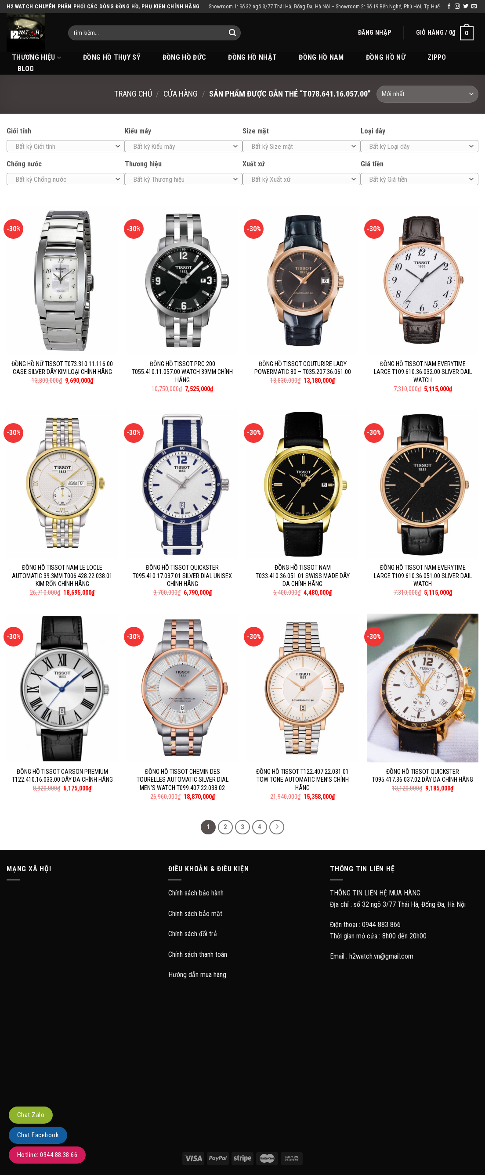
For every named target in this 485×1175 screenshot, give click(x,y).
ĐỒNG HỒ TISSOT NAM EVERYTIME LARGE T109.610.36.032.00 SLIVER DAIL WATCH (423, 372)
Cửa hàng (180, 93)
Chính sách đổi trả (192, 934)
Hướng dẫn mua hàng (197, 974)
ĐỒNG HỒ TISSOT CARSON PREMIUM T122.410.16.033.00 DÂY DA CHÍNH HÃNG (62, 776)
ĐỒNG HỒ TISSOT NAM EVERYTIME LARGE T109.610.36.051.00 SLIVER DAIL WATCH (423, 576)
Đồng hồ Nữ (385, 57)
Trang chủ (133, 93)
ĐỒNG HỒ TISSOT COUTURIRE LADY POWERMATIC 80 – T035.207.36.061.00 (302, 368)
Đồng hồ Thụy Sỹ (112, 57)
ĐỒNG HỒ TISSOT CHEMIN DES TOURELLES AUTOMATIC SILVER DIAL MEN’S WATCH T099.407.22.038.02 (182, 780)
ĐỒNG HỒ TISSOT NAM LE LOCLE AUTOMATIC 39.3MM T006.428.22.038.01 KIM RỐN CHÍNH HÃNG (62, 576)
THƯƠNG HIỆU (36, 57)
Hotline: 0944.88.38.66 (47, 1155)
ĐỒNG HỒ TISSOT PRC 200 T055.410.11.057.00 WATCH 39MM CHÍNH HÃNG (182, 372)
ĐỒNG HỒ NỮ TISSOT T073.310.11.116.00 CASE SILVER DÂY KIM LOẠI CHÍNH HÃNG (62, 368)
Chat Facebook (38, 1135)
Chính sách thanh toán (197, 954)
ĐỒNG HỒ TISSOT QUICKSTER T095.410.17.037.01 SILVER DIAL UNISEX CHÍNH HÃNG (182, 576)
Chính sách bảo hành (196, 893)
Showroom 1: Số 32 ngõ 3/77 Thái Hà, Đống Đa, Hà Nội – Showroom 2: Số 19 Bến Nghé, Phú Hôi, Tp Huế (324, 6)
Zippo (436, 57)
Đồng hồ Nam (321, 57)
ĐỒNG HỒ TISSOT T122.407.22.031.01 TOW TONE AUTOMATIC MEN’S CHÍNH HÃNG (302, 780)
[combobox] (66, 146)
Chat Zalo (30, 1115)
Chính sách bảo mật (195, 913)
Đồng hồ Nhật (252, 57)
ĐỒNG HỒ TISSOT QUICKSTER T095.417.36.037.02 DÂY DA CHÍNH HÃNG (422, 776)
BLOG (26, 69)
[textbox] (63, 146)
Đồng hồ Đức (184, 57)
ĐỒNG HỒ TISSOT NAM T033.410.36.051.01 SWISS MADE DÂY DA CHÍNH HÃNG (303, 576)
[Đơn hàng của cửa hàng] (427, 94)
